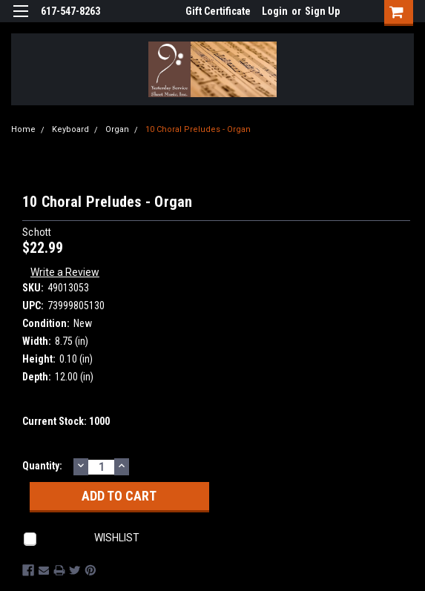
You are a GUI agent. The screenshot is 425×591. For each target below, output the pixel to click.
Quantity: (42, 466)
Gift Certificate (218, 11)
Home (23, 129)
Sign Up (322, 11)
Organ (117, 129)
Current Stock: (66, 421)
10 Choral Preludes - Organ (198, 129)
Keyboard (70, 129)
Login (275, 11)
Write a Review (64, 272)
